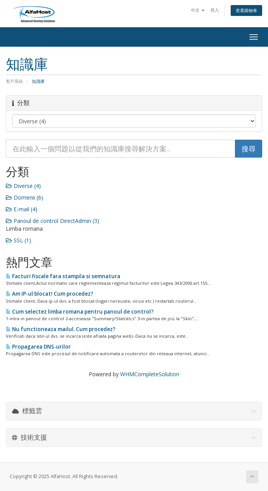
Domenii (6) (24, 197)
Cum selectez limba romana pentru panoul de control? (80, 311)
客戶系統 (14, 81)
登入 (214, 10)
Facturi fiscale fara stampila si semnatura (63, 276)
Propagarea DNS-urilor (38, 346)
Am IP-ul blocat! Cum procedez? (49, 293)
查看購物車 (246, 10)
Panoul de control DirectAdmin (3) (52, 220)
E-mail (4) (21, 209)
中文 (198, 10)
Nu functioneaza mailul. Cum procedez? (61, 329)
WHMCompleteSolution (149, 374)
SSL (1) (18, 240)
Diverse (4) (23, 185)
